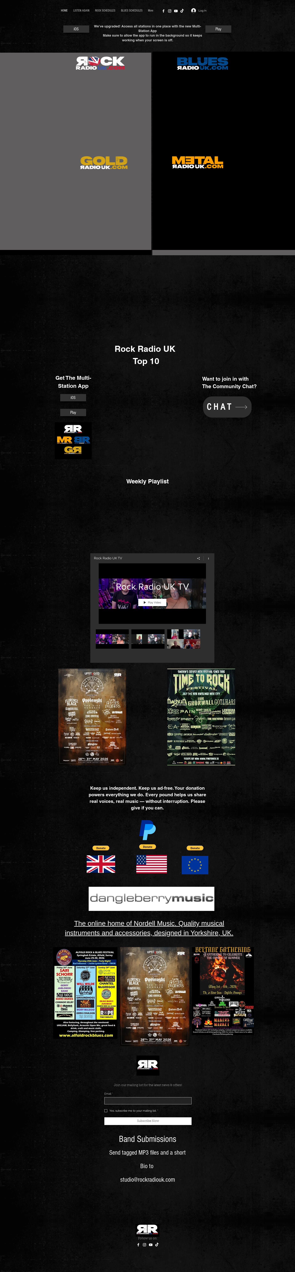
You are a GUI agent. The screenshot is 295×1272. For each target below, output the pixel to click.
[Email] (147, 1100)
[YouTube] (176, 11)
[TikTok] (182, 11)
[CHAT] (227, 407)
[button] (100, 848)
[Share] (199, 558)
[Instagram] (169, 11)
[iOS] (76, 29)
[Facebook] (163, 11)
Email (108, 1094)
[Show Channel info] (207, 558)
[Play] (218, 29)
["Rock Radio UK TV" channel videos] (152, 643)
